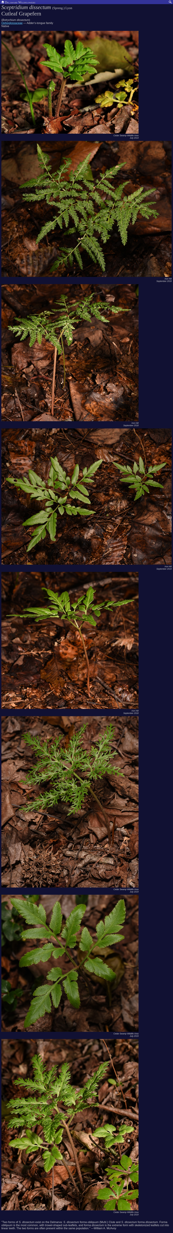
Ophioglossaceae (12, 23)
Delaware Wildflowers (18, 2)
